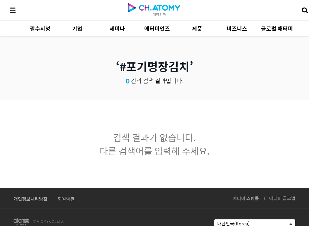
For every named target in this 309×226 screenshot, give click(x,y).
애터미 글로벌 (282, 198)
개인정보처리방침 (30, 198)
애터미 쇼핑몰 (246, 198)
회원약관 (66, 198)
